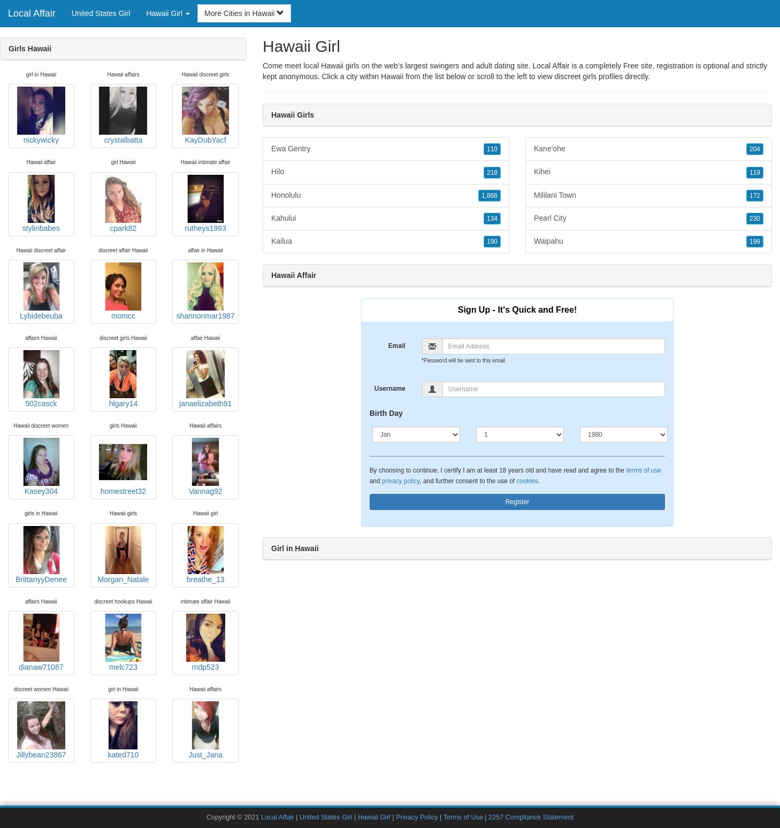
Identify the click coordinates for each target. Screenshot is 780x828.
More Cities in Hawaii (244, 13)
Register (518, 502)
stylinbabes (41, 204)
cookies (527, 481)
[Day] (520, 435)
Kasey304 (41, 467)
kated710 (123, 730)
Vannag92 (205, 467)
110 (492, 149)
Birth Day (386, 413)
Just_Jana (205, 730)
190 (492, 241)
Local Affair (32, 13)
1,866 (489, 195)
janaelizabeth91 (205, 379)
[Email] (554, 346)
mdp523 (205, 642)
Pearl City (648, 219)
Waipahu (648, 241)
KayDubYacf (205, 115)
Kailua (386, 241)
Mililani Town (648, 196)
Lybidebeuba (41, 291)
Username (390, 388)
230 (755, 218)
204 (755, 149)
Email (397, 346)
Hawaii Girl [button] (168, 13)
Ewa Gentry (386, 149)
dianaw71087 (41, 642)
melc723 (123, 642)
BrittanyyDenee (41, 555)
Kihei (648, 172)
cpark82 (123, 204)
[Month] (416, 435)
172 (755, 195)
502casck (41, 379)
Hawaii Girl (374, 817)
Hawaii (392, 76)
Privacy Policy (417, 817)
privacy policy (400, 481)
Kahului (386, 219)
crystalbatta (123, 115)
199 (755, 241)
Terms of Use (463, 817)
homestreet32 (123, 467)
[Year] (624, 435)
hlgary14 (123, 379)
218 (492, 172)
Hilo (386, 172)
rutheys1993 (205, 204)
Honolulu (386, 196)
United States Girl (101, 13)
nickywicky (41, 115)
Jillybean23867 (41, 730)
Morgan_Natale (123, 555)
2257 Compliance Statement (530, 817)
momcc (123, 291)
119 (755, 172)
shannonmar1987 (206, 291)
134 (492, 218)
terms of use (643, 470)
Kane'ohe (648, 149)
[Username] (554, 389)
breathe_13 (205, 555)
